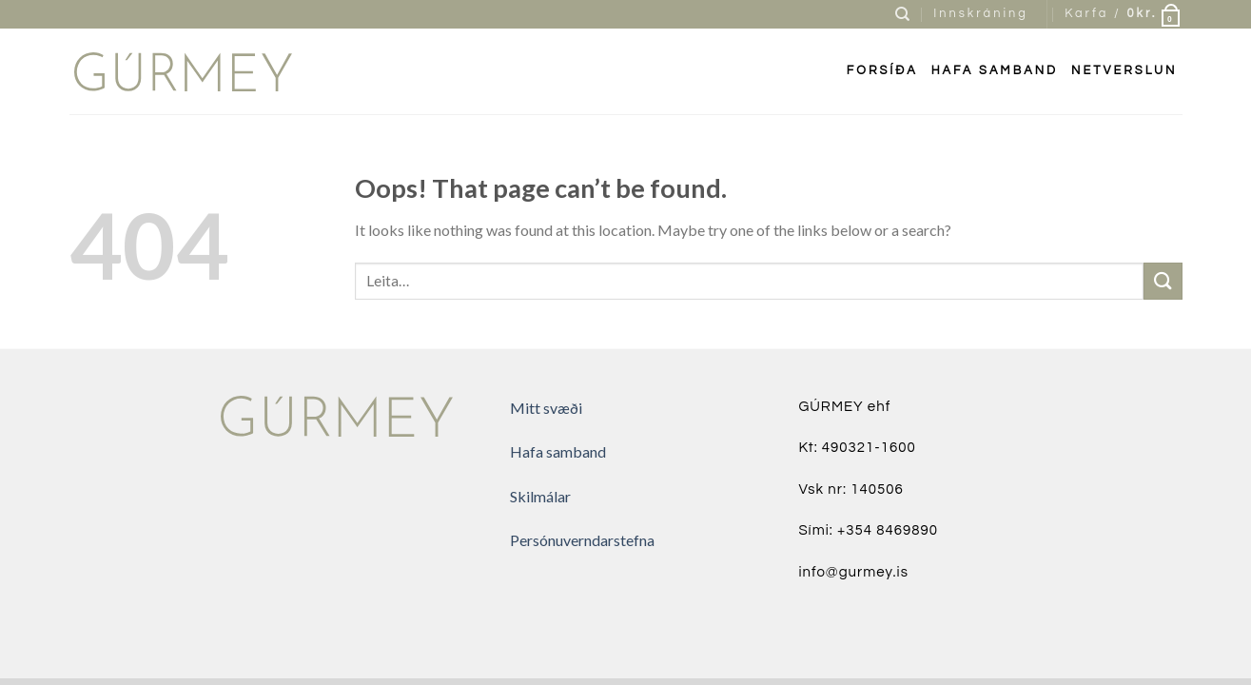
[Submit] (1162, 281)
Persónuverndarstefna (582, 540)
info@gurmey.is (853, 572)
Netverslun (1124, 71)
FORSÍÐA (882, 71)
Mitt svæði (546, 408)
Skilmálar (540, 496)
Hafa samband (994, 71)
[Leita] (903, 14)
